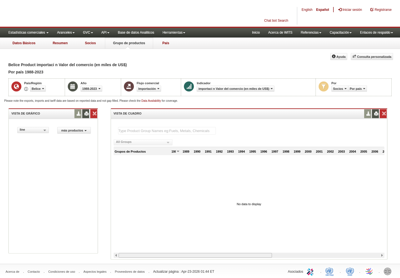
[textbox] (167, 131)
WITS (55, 14)
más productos (74, 130)
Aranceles (65, 32)
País (165, 43)
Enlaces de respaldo (376, 32)
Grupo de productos (129, 43)
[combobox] (33, 130)
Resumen (60, 43)
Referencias (311, 32)
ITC (311, 271)
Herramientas (173, 32)
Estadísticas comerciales (28, 32)
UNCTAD (330, 271)
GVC (88, 32)
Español (322, 10)
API (105, 32)
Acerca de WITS (280, 32)
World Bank (388, 271)
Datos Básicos (24, 43)
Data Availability (151, 100)
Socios (90, 43)
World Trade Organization (369, 271)
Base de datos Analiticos (136, 32)
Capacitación (341, 32)
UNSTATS (350, 271)
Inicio (256, 32)
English (307, 10)
